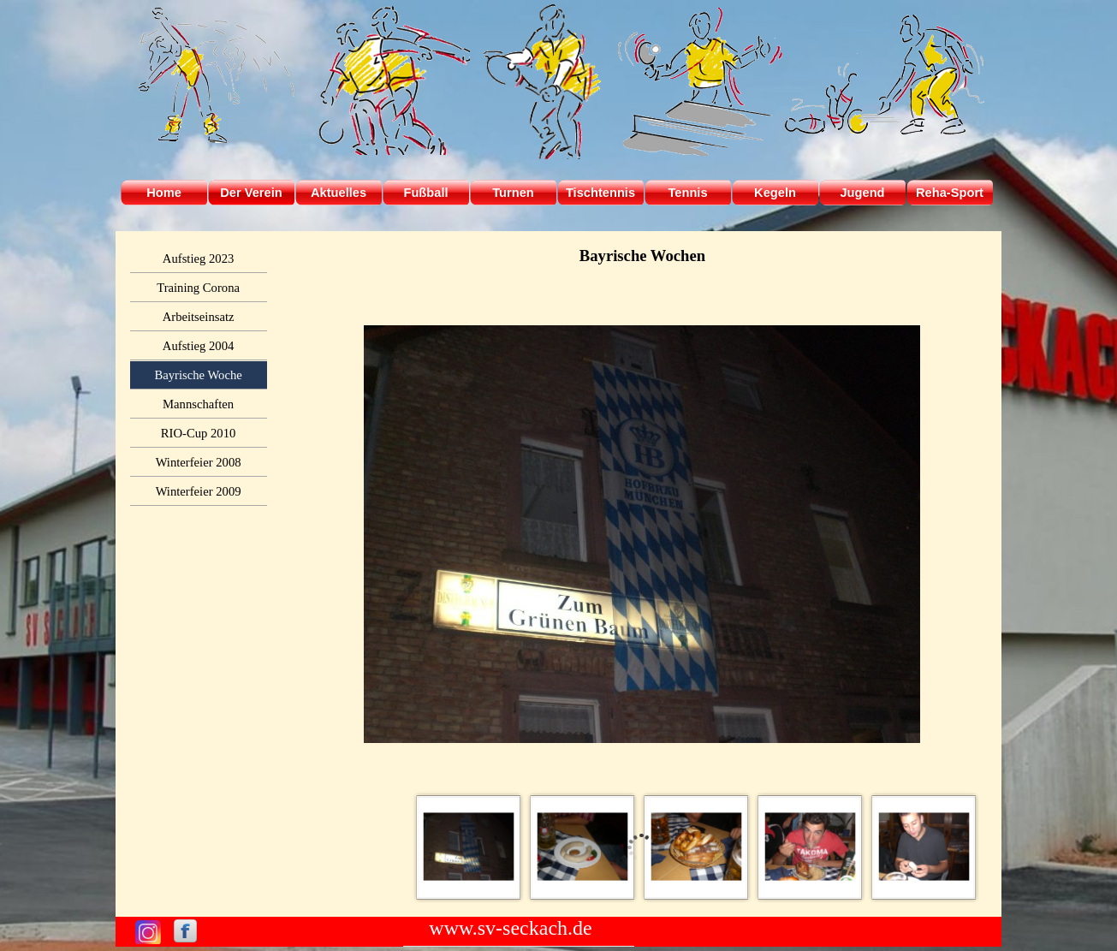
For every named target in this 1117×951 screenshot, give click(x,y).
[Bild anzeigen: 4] (810, 847)
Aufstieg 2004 (198, 346)
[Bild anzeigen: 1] (469, 847)
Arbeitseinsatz (199, 317)
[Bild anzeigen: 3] (696, 847)
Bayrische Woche (197, 375)
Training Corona (198, 287)
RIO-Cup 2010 (198, 433)
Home (163, 192)
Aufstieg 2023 (198, 258)
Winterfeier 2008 (198, 462)
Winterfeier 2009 (198, 491)
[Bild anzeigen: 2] (582, 847)
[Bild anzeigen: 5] (924, 847)
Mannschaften (198, 404)
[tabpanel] (643, 256)
